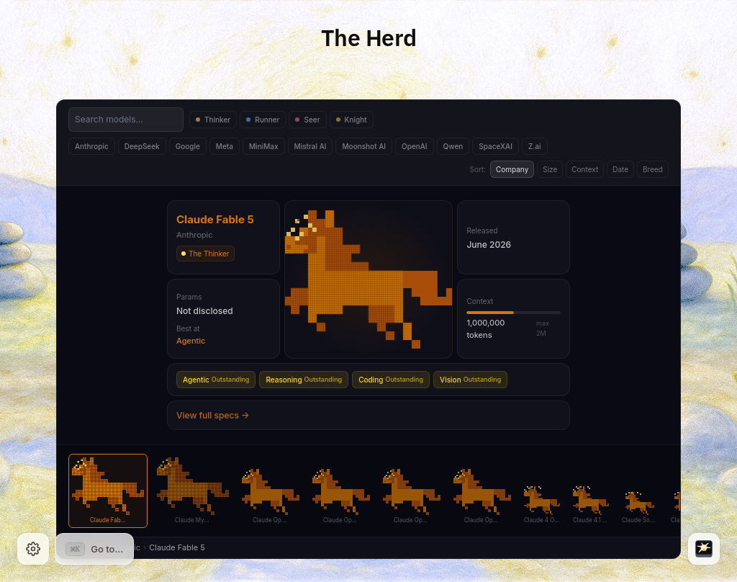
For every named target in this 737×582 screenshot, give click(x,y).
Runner (262, 119)
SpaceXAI (495, 146)
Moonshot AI (364, 146)
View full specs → (213, 415)
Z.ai (534, 146)
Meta (224, 146)
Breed (653, 169)
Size (550, 169)
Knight (351, 119)
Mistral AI (310, 146)
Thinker (213, 119)
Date (620, 169)
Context (584, 169)
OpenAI (415, 146)
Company (512, 169)
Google (188, 146)
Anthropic (92, 146)
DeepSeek (142, 146)
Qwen (453, 146)
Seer (307, 119)
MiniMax (264, 146)
